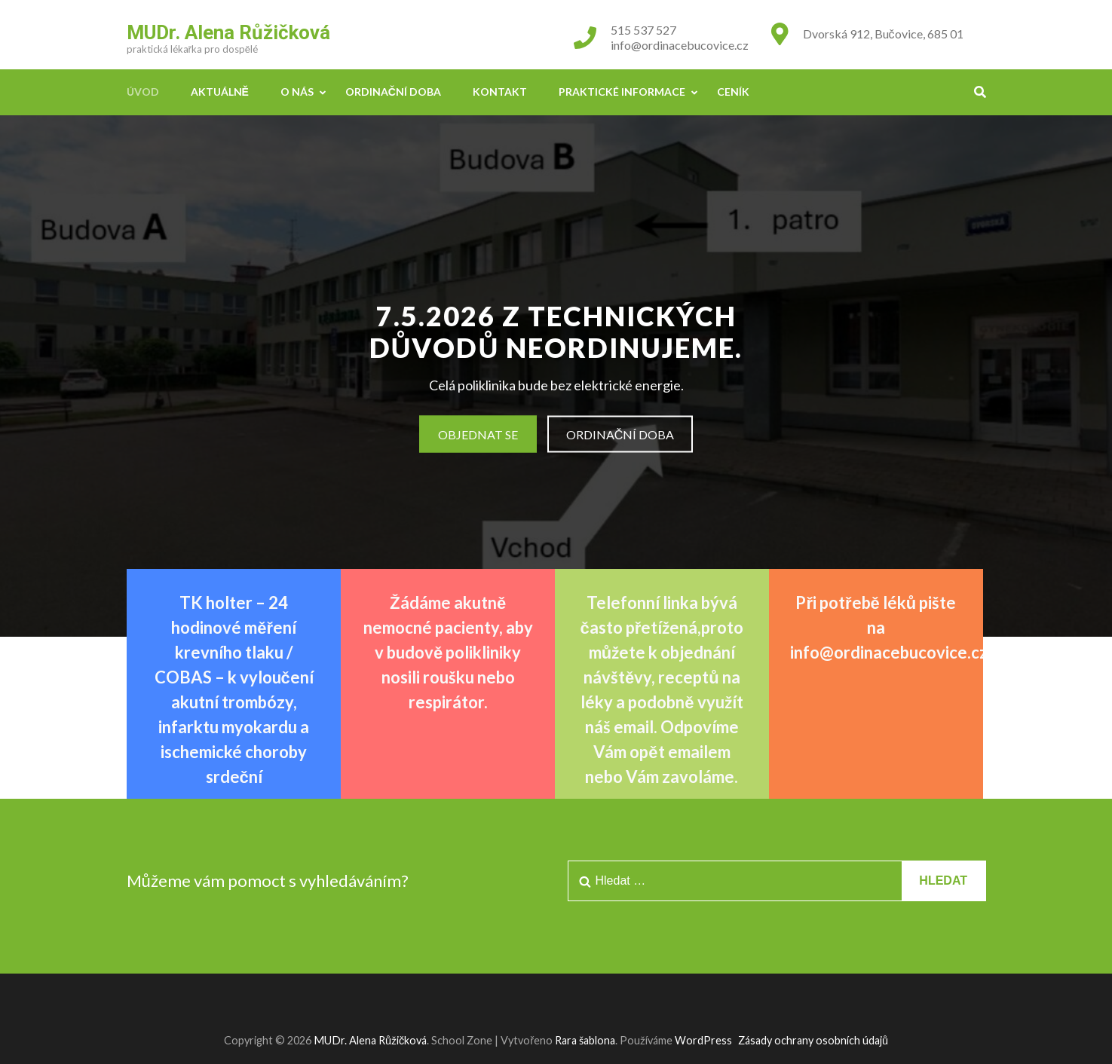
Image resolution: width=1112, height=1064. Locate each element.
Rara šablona (585, 1040)
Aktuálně (220, 91)
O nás (297, 91)
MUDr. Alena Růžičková (228, 32)
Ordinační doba (393, 91)
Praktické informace (622, 91)
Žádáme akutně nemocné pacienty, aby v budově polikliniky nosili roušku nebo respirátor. (448, 652)
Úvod (143, 91)
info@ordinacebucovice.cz (680, 45)
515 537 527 (643, 30)
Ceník (733, 91)
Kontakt (500, 91)
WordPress (703, 1040)
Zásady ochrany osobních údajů (813, 1040)
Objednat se (478, 434)
